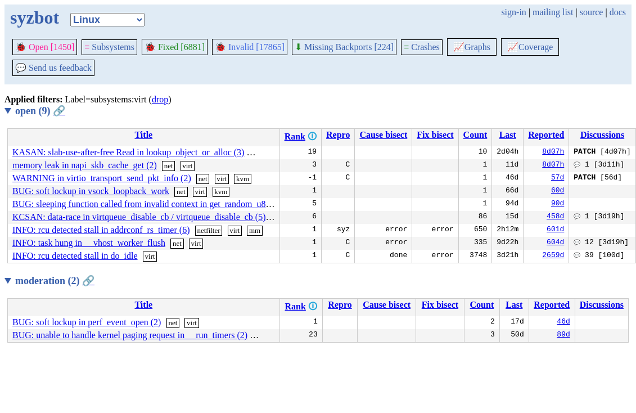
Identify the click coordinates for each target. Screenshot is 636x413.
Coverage (530, 47)
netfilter (208, 230)
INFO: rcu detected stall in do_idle (75, 256)
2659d (553, 256)
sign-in (513, 12)
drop (160, 99)
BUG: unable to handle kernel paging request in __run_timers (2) (129, 335)
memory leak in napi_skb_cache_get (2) (84, 165)
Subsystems (109, 47)
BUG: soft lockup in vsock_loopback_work (90, 191)
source (591, 12)
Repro (338, 135)
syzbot (34, 17)
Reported (546, 135)
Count (475, 135)
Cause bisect (383, 135)
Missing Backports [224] (344, 47)
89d (563, 335)
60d (557, 191)
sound (263, 335)
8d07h (553, 152)
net (168, 165)
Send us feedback (53, 68)
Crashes (422, 47)
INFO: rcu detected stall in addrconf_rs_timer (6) (101, 230)
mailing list (553, 12)
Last (507, 135)
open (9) (40, 110)
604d (555, 243)
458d (555, 217)
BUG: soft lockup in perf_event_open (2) (86, 322)
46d (563, 322)
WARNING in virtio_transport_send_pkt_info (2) (101, 178)
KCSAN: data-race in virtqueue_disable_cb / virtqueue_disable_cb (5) (139, 217)
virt (256, 153)
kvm (242, 178)
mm (276, 153)
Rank (295, 136)
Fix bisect (435, 135)
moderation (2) (54, 280)
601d (555, 230)
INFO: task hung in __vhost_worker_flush (88, 243)
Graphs (471, 47)
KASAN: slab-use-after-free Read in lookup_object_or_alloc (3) (128, 152)
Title (143, 135)
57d (557, 178)
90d (557, 204)
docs (618, 12)
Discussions (602, 135)
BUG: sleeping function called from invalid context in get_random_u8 (139, 204)
